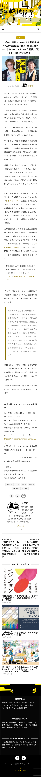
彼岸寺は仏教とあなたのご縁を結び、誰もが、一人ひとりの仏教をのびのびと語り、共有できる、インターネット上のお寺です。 (19, 705)
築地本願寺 (16, 489)
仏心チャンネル (12, 201)
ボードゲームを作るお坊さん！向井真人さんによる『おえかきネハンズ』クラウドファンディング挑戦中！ (20, 669)
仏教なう (20, 38)
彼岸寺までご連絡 (13, 728)
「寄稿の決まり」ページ (21, 725)
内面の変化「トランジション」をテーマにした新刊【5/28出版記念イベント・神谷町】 (20, 597)
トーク (17, 485)
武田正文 (31, 485)
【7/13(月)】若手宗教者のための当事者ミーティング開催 (20, 633)
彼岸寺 (30, 86)
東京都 (24, 485)
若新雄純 (25, 489)
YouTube (10, 485)
